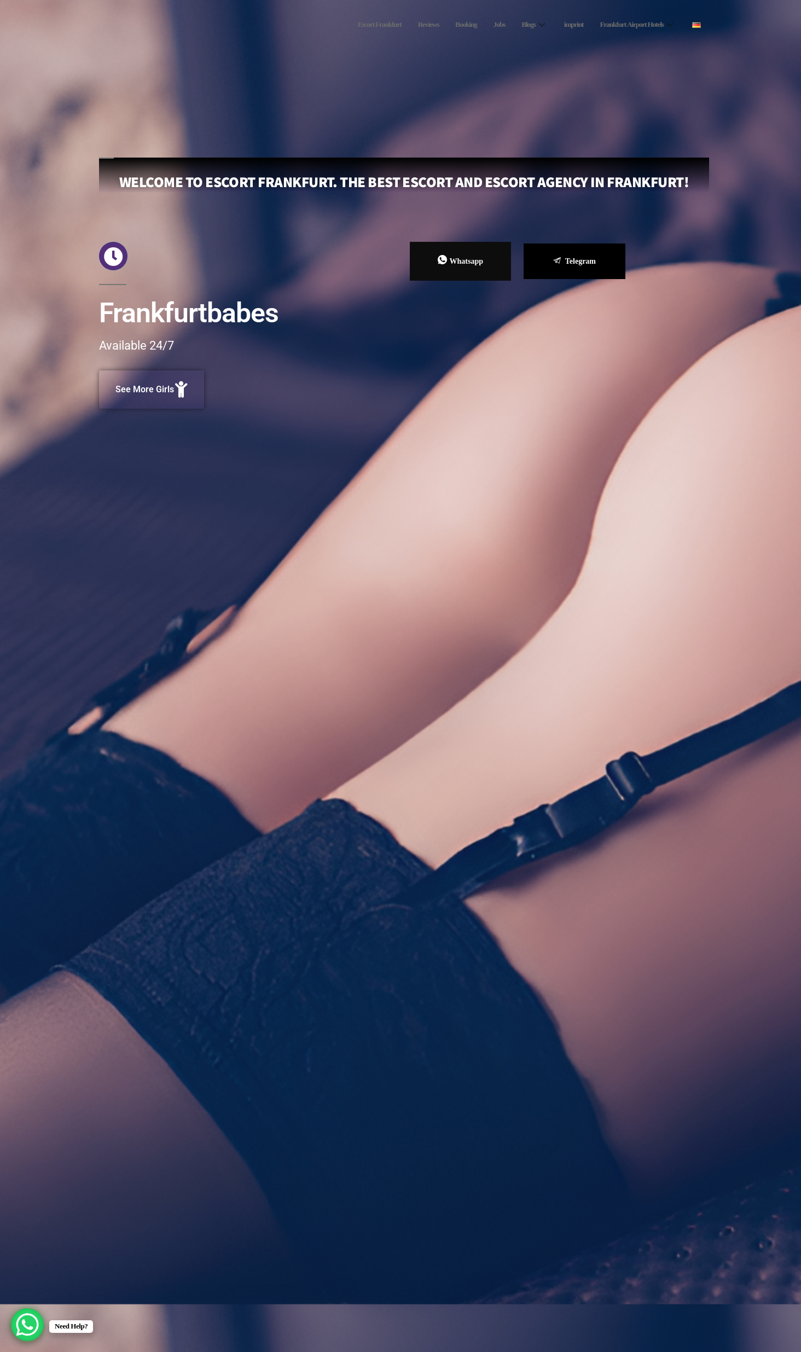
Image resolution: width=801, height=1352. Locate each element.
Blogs (518, 25)
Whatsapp (460, 260)
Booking (446, 25)
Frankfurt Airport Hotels (630, 25)
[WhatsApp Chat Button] (27, 1324)
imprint (561, 25)
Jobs (482, 25)
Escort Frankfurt (351, 25)
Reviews (405, 25)
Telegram (574, 261)
